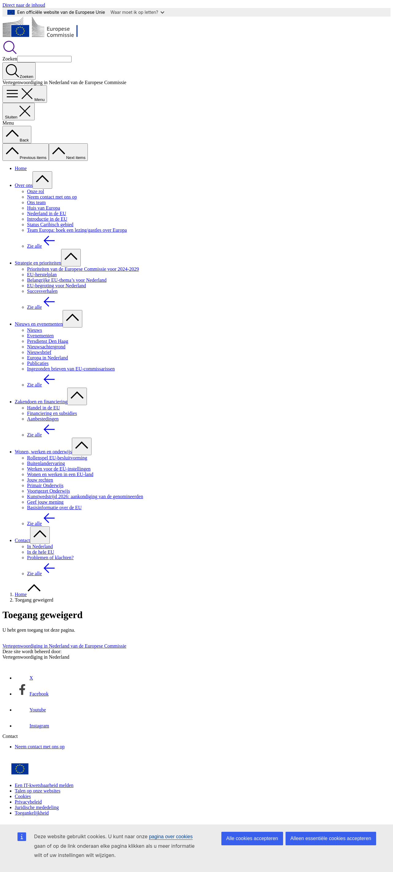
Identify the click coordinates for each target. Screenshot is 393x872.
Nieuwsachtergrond (46, 346)
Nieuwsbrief (39, 352)
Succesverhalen (42, 291)
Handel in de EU (43, 407)
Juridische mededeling (37, 807)
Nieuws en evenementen (39, 324)
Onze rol (35, 191)
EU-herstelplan (42, 274)
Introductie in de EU (47, 219)
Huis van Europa (43, 208)
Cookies (23, 796)
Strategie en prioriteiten (38, 262)
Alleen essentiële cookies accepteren (330, 838)
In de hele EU (40, 552)
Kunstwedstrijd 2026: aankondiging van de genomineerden (85, 496)
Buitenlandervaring (46, 463)
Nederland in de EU (46, 213)
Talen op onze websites (37, 790)
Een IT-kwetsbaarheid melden (44, 785)
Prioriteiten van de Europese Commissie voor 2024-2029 (83, 269)
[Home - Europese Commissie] (47, 37)
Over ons (24, 185)
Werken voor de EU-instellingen (59, 468)
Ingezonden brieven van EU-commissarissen (71, 368)
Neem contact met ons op (52, 197)
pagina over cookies (171, 836)
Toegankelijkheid (32, 813)
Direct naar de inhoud (23, 5)
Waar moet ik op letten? (137, 12)
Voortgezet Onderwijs (48, 491)
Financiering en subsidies (52, 413)
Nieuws (34, 330)
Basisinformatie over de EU (54, 507)
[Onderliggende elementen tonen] (42, 180)
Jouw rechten (40, 480)
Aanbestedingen (43, 418)
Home (21, 168)
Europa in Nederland (47, 357)
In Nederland (40, 546)
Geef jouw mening (45, 502)
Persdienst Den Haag (47, 341)
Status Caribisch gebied (50, 224)
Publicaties (38, 363)
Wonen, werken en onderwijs (43, 451)
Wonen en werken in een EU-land (60, 474)
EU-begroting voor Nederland (56, 285)
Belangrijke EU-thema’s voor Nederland (67, 280)
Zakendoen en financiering (41, 401)
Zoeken (9, 58)
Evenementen (40, 335)
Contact (22, 540)
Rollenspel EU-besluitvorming (57, 457)
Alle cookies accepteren (252, 838)
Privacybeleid (28, 801)
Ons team (36, 202)
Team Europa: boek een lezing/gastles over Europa (77, 230)
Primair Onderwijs (45, 485)
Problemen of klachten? (50, 557)
